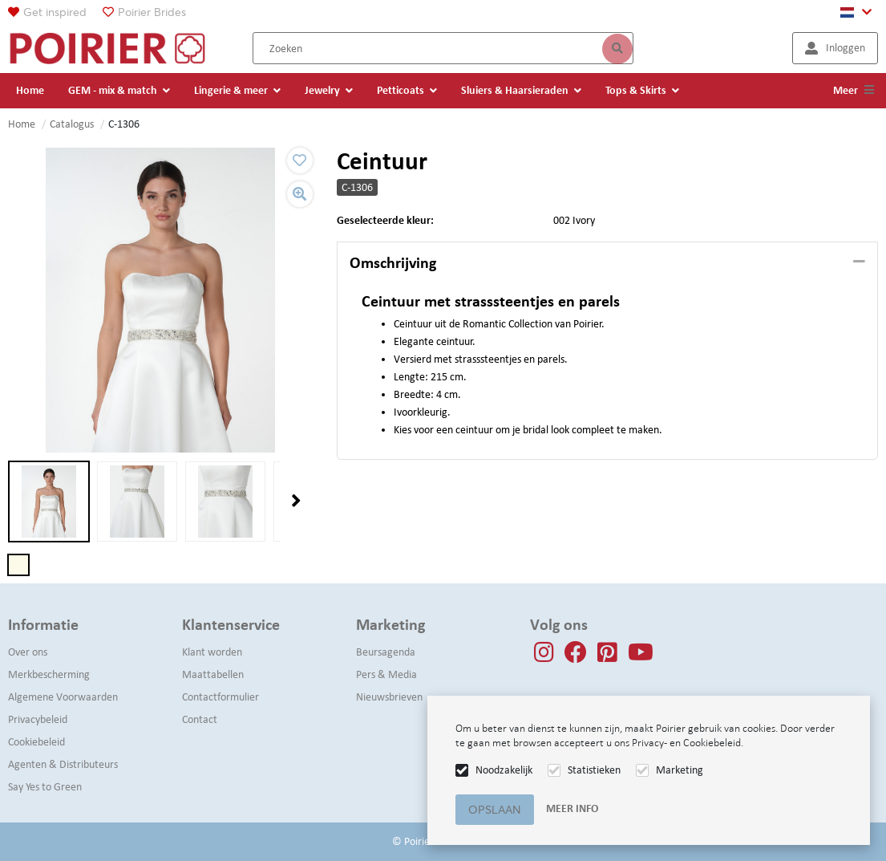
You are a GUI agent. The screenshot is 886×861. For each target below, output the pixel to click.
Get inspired (55, 12)
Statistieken (594, 770)
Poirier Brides (152, 12)
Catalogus (72, 124)
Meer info (572, 808)
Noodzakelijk (503, 770)
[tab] (607, 263)
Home (21, 124)
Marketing (679, 770)
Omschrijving (393, 262)
